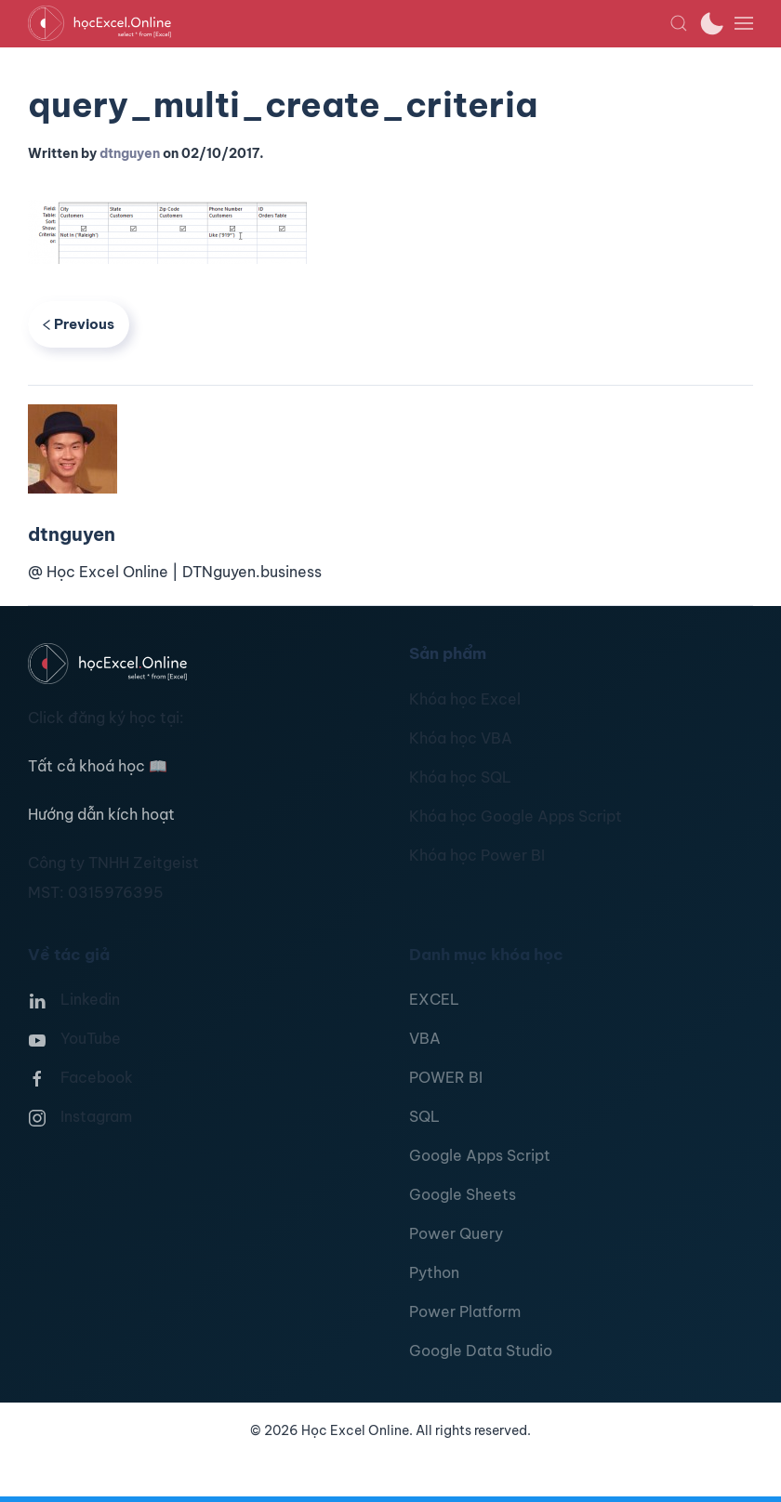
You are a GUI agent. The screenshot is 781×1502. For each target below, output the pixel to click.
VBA (425, 1038)
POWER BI (446, 1077)
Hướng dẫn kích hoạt (101, 814)
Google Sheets (462, 1194)
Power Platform (465, 1311)
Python (434, 1272)
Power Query (456, 1233)
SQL (424, 1116)
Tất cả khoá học (97, 766)
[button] (678, 23)
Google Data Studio (480, 1350)
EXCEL (434, 999)
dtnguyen (129, 153)
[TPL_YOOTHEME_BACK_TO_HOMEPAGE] (348, 23)
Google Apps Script (479, 1155)
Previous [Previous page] (78, 324)
